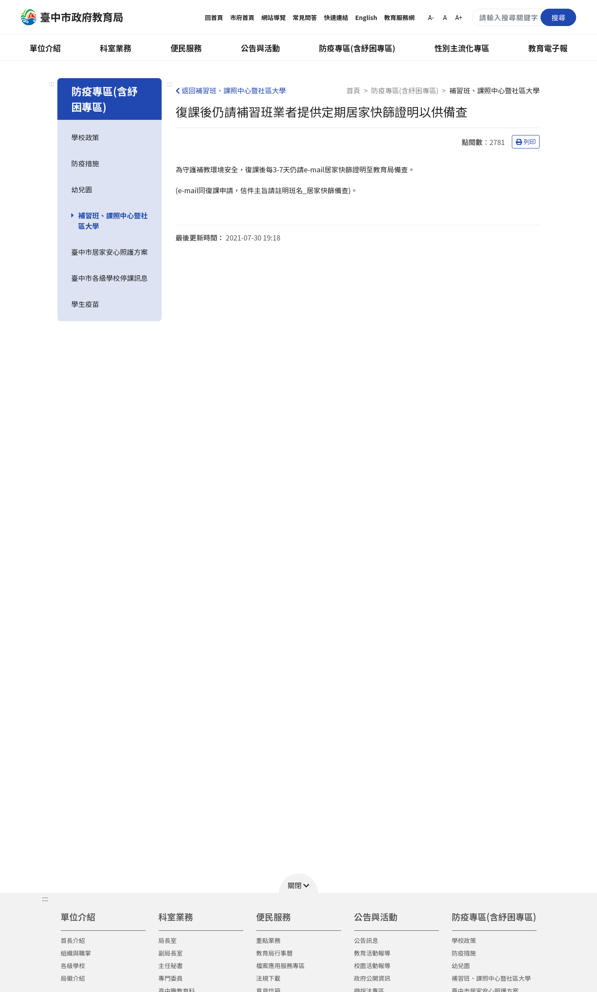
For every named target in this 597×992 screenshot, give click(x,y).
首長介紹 (73, 940)
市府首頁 (242, 17)
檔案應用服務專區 (280, 965)
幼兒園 (81, 189)
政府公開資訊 (372, 978)
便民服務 (186, 47)
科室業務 (115, 47)
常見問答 (305, 17)
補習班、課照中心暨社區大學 (113, 220)
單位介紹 (45, 47)
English (366, 17)
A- (431, 17)
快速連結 (336, 17)
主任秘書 (171, 965)
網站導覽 (274, 17)
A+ (458, 17)
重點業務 (268, 940)
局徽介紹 (73, 978)
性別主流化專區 (461, 47)
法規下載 (268, 978)
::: (51, 83)
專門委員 (171, 978)
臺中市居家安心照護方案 (109, 252)
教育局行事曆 (274, 953)
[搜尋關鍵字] (524, 17)
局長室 (168, 940)
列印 (526, 141)
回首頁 (214, 17)
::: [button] (45, 898)
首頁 (353, 90)
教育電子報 (547, 47)
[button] (298, 883)
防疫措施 (85, 163)
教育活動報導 (372, 953)
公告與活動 (260, 47)
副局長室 (171, 953)
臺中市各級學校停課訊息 (109, 278)
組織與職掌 (76, 953)
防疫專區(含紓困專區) (357, 47)
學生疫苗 (85, 304)
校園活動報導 (372, 965)
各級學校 (73, 965)
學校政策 (85, 137)
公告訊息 (366, 940)
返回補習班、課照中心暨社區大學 (231, 90)
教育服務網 (399, 17)
